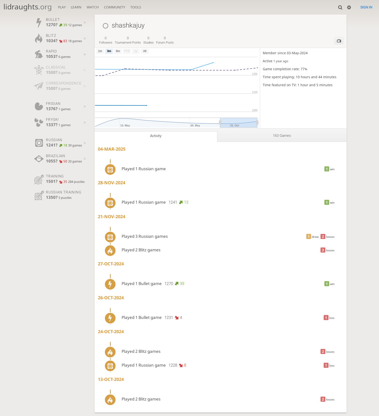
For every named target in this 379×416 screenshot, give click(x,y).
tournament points (128, 40)
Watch (93, 7)
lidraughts (27, 7)
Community (114, 7)
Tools (135, 7)
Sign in (366, 7)
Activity (155, 136)
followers (105, 40)
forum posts (165, 40)
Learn (76, 7)
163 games (282, 135)
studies (148, 40)
